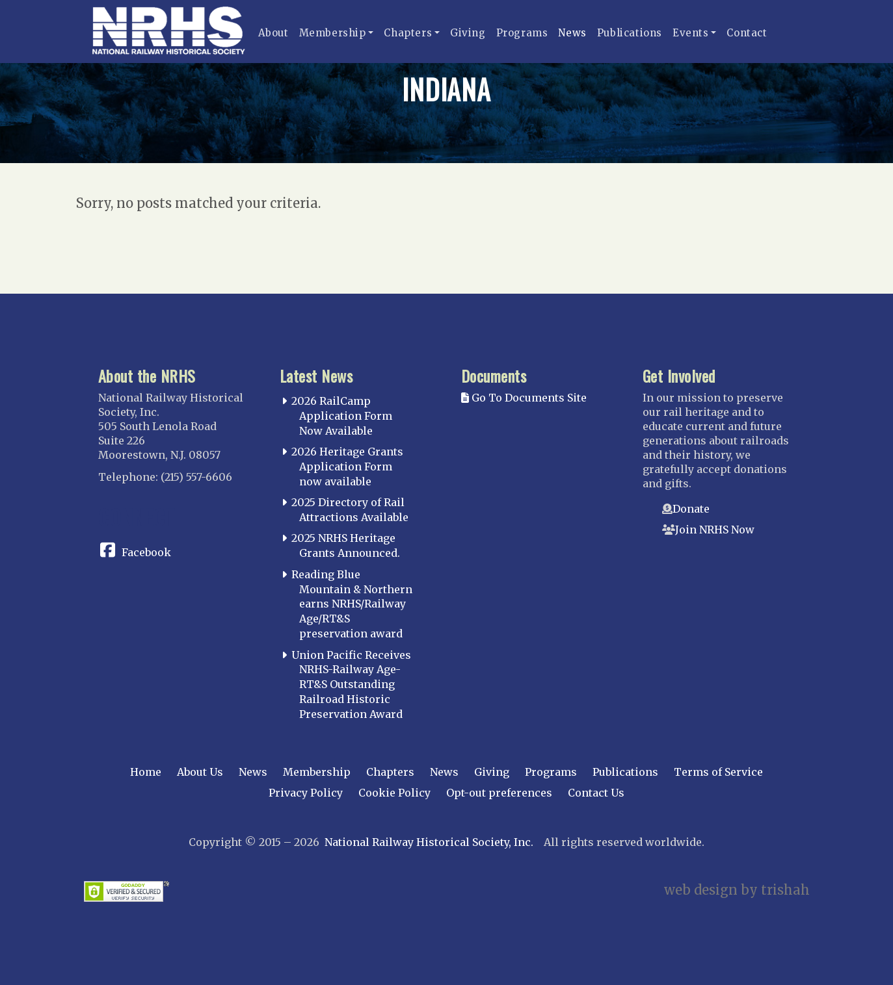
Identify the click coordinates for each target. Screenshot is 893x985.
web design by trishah (737, 890)
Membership (332, 33)
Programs (522, 33)
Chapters (408, 33)
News (572, 33)
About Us (200, 771)
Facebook (146, 552)
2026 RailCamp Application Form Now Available (341, 415)
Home (145, 771)
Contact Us (596, 792)
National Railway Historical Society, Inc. (429, 842)
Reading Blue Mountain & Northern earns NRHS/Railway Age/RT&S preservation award (351, 604)
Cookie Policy (394, 792)
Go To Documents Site (524, 397)
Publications (629, 33)
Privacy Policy (306, 792)
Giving (468, 33)
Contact (746, 33)
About (273, 33)
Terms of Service (718, 771)
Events (691, 33)
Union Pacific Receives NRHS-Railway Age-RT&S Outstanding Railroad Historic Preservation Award (351, 684)
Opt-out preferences (499, 792)
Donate (691, 508)
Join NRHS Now (714, 529)
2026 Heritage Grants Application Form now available (347, 466)
